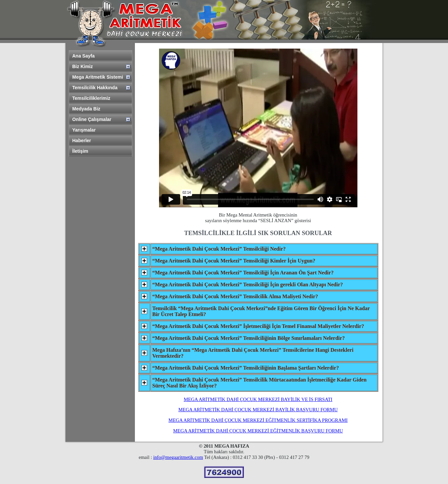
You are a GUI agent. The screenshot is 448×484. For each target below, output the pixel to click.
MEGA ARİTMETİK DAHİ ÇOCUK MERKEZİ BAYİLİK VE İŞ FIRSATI (258, 399)
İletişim (80, 151)
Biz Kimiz (82, 66)
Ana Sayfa (83, 56)
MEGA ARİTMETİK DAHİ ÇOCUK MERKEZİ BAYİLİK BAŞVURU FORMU (258, 409)
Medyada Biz (86, 108)
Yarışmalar (84, 130)
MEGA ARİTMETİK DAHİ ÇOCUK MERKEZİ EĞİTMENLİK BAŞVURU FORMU (258, 430)
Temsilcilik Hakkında (95, 87)
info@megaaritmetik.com (178, 457)
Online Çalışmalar (91, 119)
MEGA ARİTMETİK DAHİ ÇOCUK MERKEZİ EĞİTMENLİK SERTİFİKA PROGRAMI (258, 420)
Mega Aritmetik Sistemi (97, 77)
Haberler (81, 140)
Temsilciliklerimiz (91, 98)
